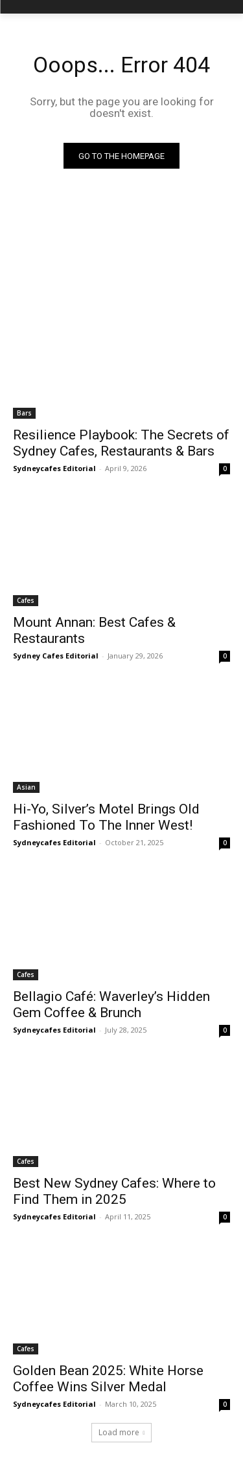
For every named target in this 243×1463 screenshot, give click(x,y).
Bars (24, 412)
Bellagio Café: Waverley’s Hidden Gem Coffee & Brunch (111, 1004)
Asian (26, 787)
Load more (121, 1432)
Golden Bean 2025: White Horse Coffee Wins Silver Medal (108, 1379)
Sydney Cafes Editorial (55, 655)
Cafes (25, 600)
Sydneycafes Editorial (54, 468)
